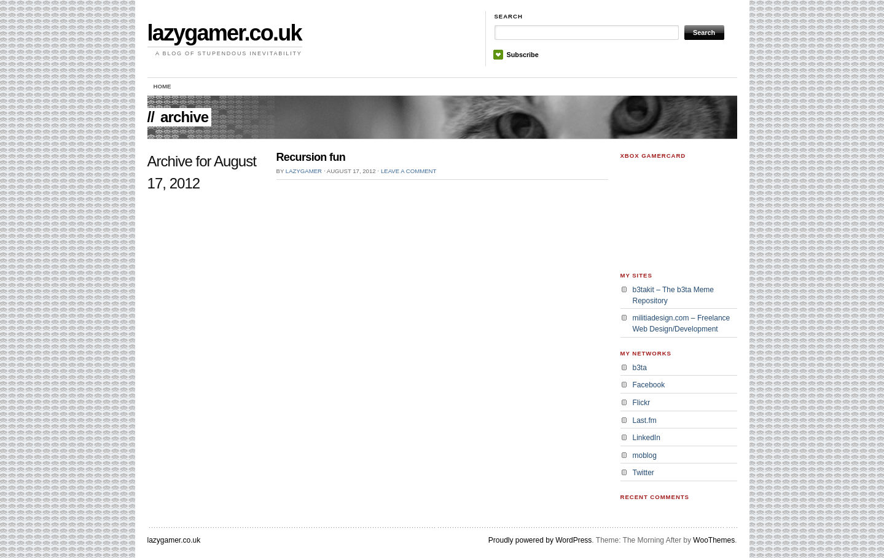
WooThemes (714, 540)
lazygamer (304, 171)
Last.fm (645, 420)
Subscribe (523, 54)
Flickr (642, 402)
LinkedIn (646, 437)
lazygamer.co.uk (224, 32)
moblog (645, 455)
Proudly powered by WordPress (540, 540)
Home (162, 86)
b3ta (640, 367)
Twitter (643, 472)
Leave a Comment (408, 171)
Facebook (649, 385)
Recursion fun (311, 157)
